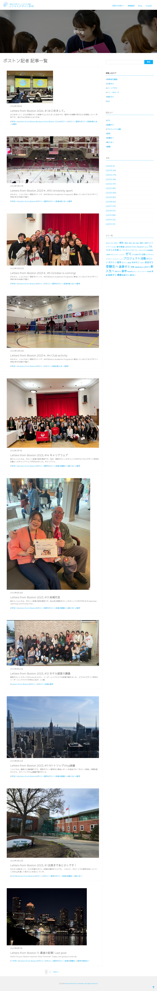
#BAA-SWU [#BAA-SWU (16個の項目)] (110, 243)
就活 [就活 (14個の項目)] (141, 267)
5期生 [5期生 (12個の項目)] (137, 243)
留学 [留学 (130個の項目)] (124, 271)
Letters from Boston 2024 (48, 122)
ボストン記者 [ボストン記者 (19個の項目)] (126, 263)
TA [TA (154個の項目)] (150, 246)
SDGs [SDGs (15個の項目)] (146, 247)
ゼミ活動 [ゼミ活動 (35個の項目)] (142, 254)
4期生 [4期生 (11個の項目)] (133, 243)
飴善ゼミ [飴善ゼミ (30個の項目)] (125, 275)
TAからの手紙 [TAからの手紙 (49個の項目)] (112, 250)
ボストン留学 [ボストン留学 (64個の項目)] (114, 262)
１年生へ (14, 961)
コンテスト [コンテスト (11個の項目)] (122, 254)
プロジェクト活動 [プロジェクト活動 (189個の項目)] (135, 258)
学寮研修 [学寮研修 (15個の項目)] (137, 267)
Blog (140, 6)
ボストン (64, 122)
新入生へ (63, 201)
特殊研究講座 (112, 79)
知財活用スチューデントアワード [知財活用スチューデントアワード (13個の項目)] (137, 271)
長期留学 (131, 6)
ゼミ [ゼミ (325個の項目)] (128, 254)
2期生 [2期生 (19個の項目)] (126, 243)
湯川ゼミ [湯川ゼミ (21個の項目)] (118, 271)
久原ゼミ (110, 84)
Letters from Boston (27, 122)
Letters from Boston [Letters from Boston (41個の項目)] (134, 247)
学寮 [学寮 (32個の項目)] (132, 267)
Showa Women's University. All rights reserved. (81, 983)
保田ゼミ (110, 97)
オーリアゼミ (112, 88)
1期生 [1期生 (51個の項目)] (121, 243)
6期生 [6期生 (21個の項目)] (141, 243)
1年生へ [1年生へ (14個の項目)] (116, 243)
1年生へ (14, 122)
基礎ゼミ (110, 125)
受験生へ (63, 466)
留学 (15, 124)
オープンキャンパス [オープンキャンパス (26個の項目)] (126, 250)
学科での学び (117, 6)
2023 (13, 876)
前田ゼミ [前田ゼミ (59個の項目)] (149, 262)
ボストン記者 (86, 122)
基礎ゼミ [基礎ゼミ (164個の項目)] (124, 266)
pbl (108, 101)
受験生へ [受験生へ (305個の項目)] (112, 266)
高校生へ (85, 961)
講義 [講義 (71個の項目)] (119, 275)
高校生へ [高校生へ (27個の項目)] (133, 275)
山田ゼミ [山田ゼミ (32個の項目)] (146, 267)
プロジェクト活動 (114, 129)
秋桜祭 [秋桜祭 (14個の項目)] (149, 271)
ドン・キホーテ (113, 92)
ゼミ (108, 121)
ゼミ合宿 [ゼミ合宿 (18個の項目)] (135, 254)
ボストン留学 (74, 122)
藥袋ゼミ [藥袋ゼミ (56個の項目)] (112, 275)
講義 (108, 147)
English (149, 6)
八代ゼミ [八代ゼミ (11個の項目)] (142, 263)
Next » (56, 972)
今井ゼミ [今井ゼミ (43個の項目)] (135, 262)
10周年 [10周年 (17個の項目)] (146, 243)
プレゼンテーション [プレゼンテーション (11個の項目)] (117, 259)
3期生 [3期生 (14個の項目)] (130, 243)
